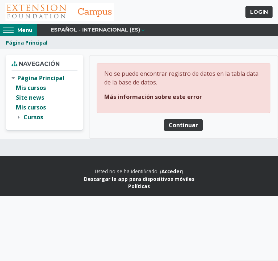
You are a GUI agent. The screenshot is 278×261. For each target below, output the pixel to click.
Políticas (139, 186)
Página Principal (26, 42)
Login (259, 12)
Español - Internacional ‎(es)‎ (95, 29)
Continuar (183, 125)
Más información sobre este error (153, 97)
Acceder (171, 171)
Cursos (33, 117)
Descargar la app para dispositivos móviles (139, 178)
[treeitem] (44, 98)
